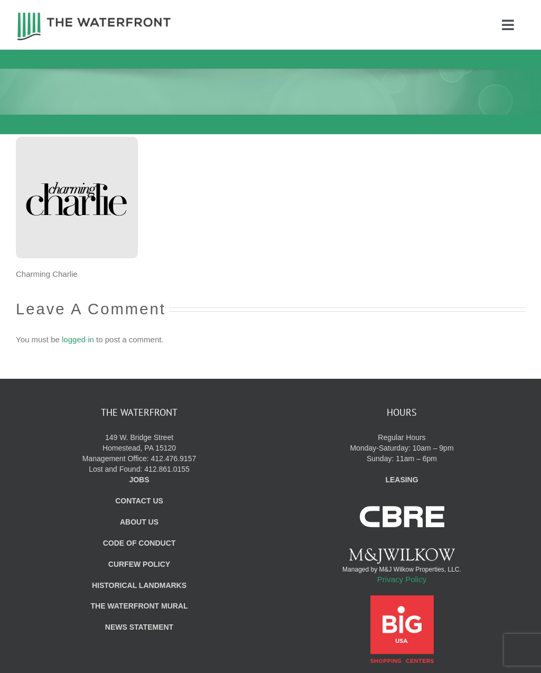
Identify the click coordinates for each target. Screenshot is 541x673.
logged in (78, 339)
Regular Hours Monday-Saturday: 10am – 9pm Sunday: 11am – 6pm (401, 448)
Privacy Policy (401, 579)
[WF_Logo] (94, 15)
